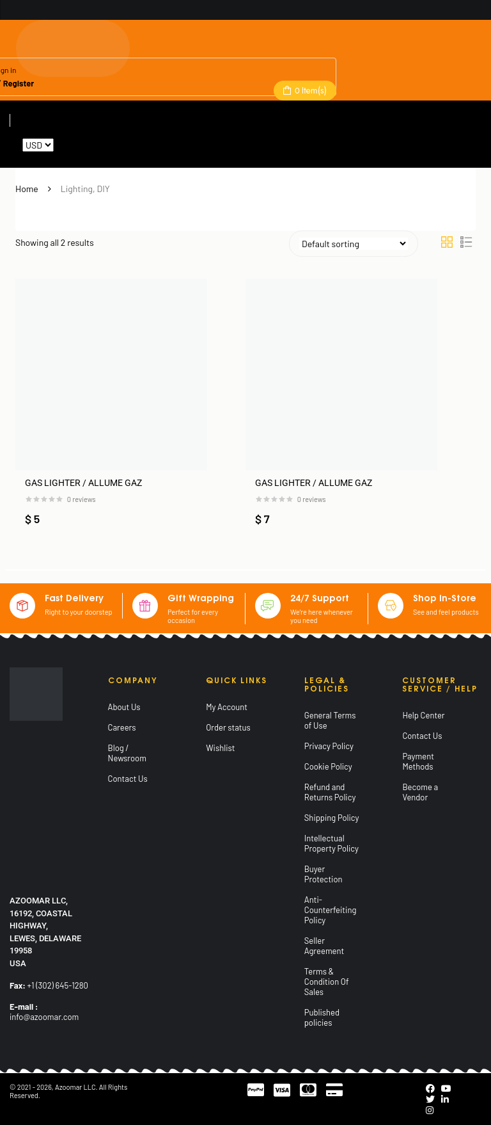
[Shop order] (353, 244)
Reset (67, 145)
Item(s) (310, 90)
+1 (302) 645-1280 (57, 985)
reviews (81, 499)
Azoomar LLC (75, 1087)
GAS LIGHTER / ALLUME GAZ (83, 483)
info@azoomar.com (44, 1017)
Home (26, 188)
